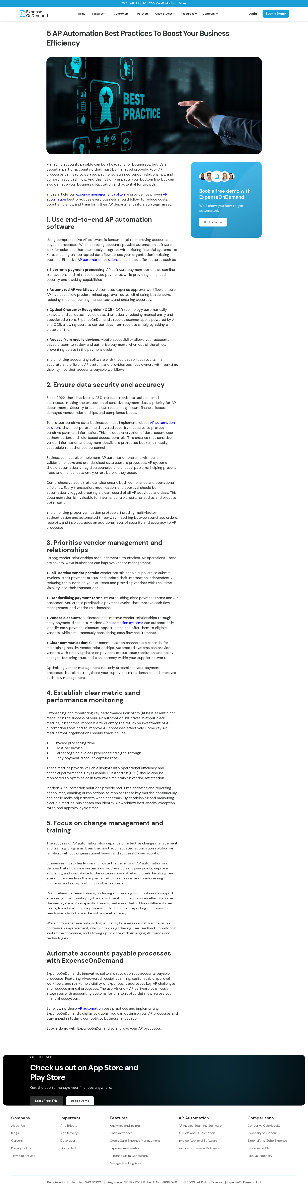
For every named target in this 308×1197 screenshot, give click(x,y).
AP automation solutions (98, 259)
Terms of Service (23, 1156)
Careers (17, 1140)
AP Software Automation (197, 1133)
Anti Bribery (69, 1125)
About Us (18, 1125)
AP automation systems (123, 622)
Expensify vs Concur (262, 1133)
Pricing (81, 13)
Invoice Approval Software (198, 1140)
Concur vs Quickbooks (264, 1125)
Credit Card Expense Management (135, 1140)
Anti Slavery (69, 1133)
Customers (121, 13)
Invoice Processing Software (199, 1148)
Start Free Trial (46, 1101)
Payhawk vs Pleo (260, 1148)
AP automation (90, 1008)
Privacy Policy (21, 1148)
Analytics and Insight (125, 1125)
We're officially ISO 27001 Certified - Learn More (154, 3)
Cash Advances (121, 1133)
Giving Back (68, 1148)
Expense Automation (125, 1148)
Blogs (15, 1133)
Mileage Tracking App (125, 1163)
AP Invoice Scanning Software (200, 1125)
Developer (67, 1140)
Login (252, 13)
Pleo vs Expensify (260, 1156)
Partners (143, 13)
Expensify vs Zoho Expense (267, 1140)
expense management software (102, 194)
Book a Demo (276, 13)
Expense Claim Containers (129, 1156)
